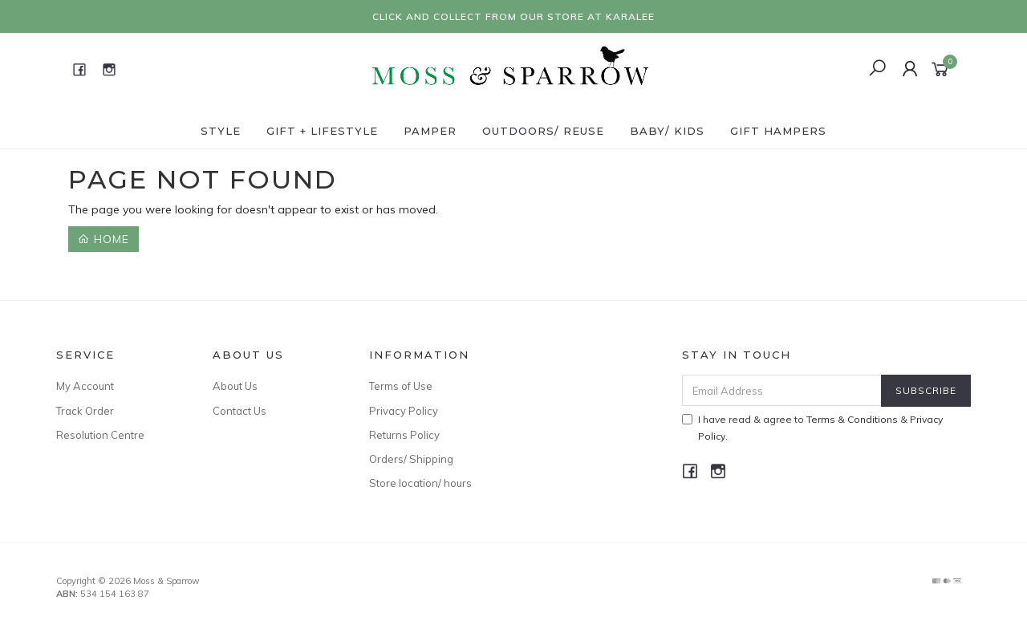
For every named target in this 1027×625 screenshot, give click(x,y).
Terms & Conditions (852, 419)
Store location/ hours (420, 483)
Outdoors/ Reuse (543, 130)
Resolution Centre (100, 434)
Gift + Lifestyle (322, 130)
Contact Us (239, 410)
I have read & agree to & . (812, 427)
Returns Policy (404, 434)
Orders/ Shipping (411, 459)
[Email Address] (782, 390)
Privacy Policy (403, 410)
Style (221, 130)
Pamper (430, 130)
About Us (235, 385)
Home (103, 239)
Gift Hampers (778, 130)
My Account (85, 385)
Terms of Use (400, 385)
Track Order (85, 410)
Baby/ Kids (667, 130)
